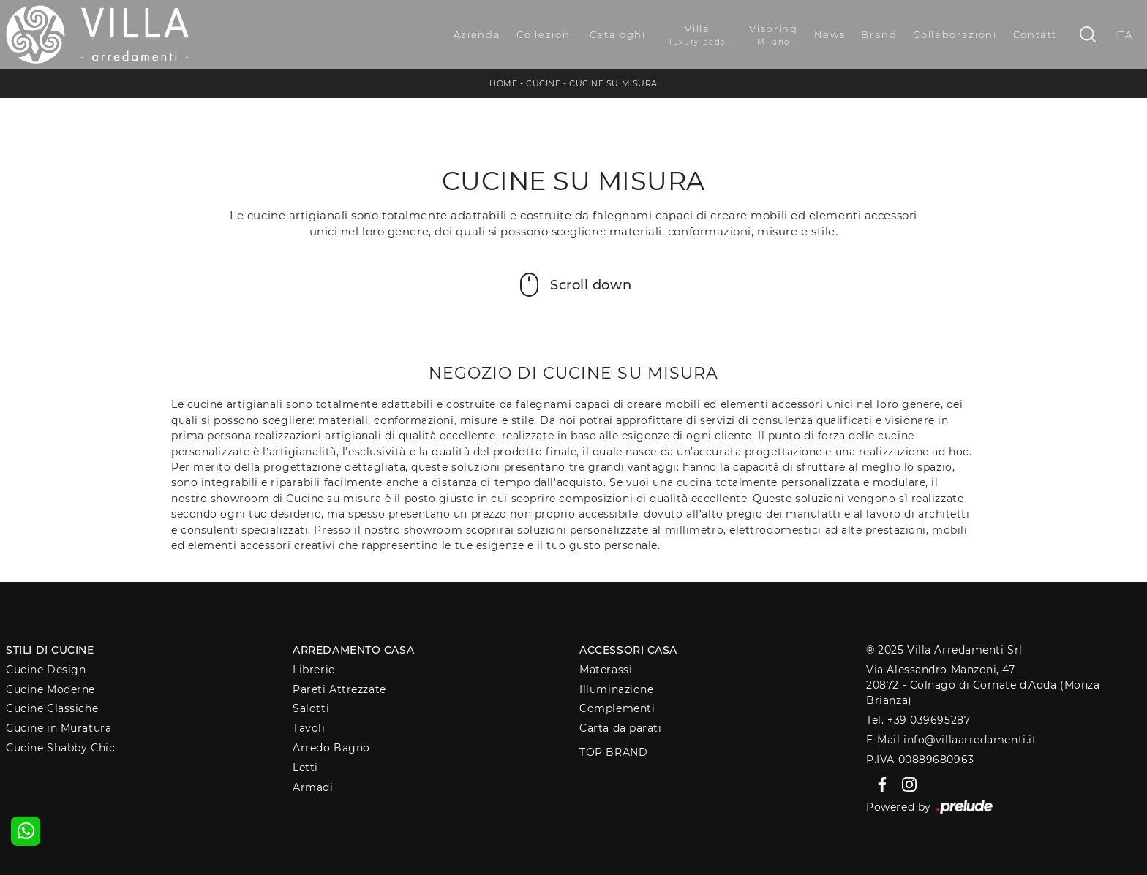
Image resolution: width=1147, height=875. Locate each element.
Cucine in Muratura (58, 728)
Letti (305, 767)
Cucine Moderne (50, 689)
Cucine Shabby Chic (60, 747)
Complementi (617, 708)
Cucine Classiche (52, 708)
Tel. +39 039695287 (918, 720)
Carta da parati (620, 728)
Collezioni (545, 34)
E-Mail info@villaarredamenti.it (951, 739)
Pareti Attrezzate (339, 689)
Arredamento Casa (353, 649)
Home (503, 83)
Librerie (313, 669)
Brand (879, 34)
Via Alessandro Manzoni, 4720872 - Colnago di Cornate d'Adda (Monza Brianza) (982, 685)
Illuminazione (616, 689)
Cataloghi (618, 34)
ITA (1124, 34)
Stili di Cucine (50, 649)
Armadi (313, 787)
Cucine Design (46, 669)
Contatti (1037, 34)
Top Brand (613, 752)
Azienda (477, 34)
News (830, 34)
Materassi (605, 669)
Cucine (543, 83)
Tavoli (309, 728)
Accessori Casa (628, 649)
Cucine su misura (613, 83)
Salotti (311, 708)
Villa (698, 35)
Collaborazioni (954, 34)
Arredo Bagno (331, 747)
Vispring (773, 35)
